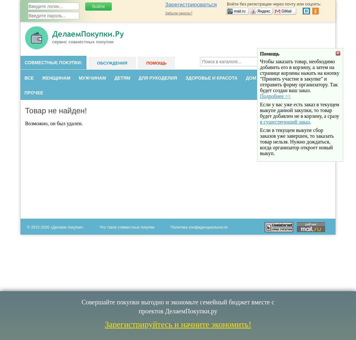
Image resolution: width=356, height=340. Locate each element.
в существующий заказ (285, 150)
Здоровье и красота (211, 78)
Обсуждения (112, 63)
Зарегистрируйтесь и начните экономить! (178, 324)
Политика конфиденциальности (199, 227)
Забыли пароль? (178, 13)
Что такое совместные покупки (127, 227)
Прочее (33, 92)
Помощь (156, 63)
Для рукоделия (157, 78)
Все (29, 78)
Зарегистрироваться (191, 5)
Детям (122, 78)
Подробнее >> (275, 124)
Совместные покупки (53, 62)
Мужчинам (92, 78)
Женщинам (56, 78)
